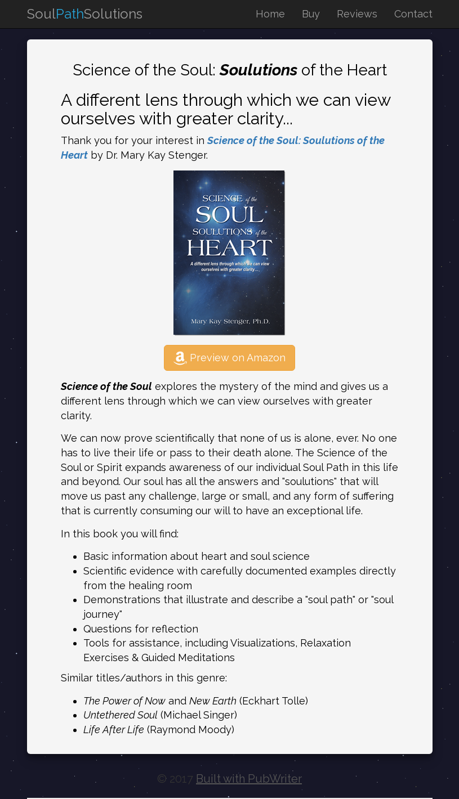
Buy (311, 14)
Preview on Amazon (229, 357)
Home (270, 14)
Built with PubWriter (249, 778)
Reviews (357, 14)
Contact (413, 14)
